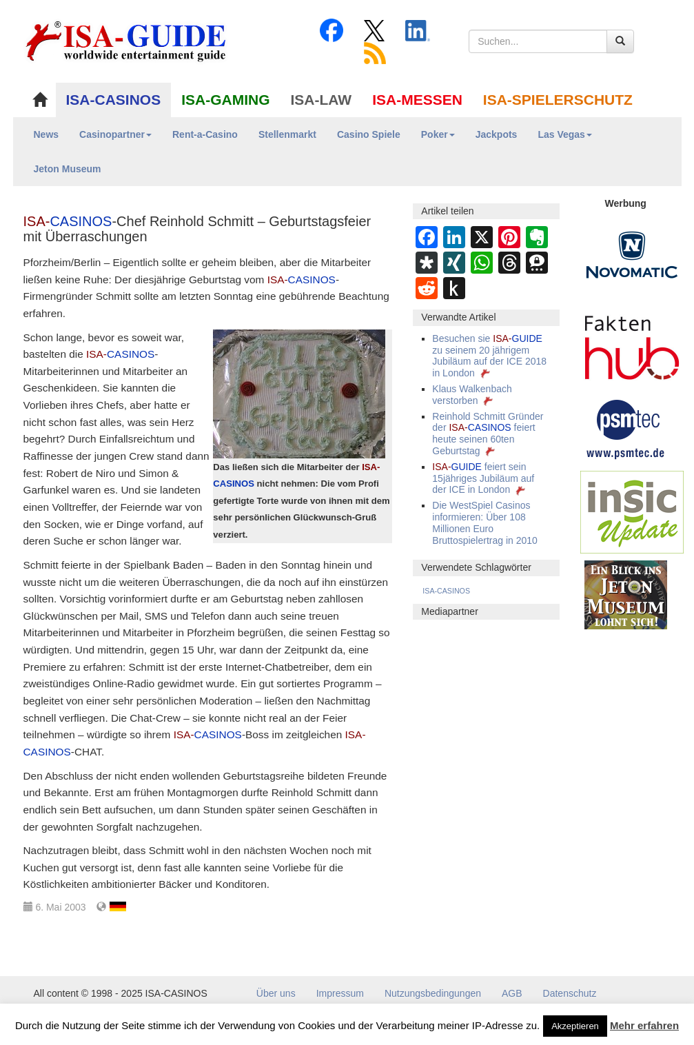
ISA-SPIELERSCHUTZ (558, 100)
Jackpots (497, 134)
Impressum (340, 993)
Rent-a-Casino (205, 134)
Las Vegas (565, 134)
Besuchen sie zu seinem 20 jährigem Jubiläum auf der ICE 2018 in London (489, 355)
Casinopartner (115, 134)
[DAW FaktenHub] (632, 343)
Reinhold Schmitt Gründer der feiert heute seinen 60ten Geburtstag (487, 433)
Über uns (276, 993)
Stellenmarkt (287, 134)
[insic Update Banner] (632, 511)
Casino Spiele (368, 134)
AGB (512, 993)
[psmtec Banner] (625, 427)
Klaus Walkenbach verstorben (471, 394)
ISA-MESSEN (417, 100)
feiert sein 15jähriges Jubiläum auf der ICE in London (483, 478)
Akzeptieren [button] (575, 1026)
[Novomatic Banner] (632, 254)
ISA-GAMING (225, 100)
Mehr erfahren (644, 1025)
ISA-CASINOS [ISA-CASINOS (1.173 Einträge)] (446, 591)
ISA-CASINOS (113, 100)
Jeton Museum (67, 168)
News (46, 134)
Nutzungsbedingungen (433, 993)
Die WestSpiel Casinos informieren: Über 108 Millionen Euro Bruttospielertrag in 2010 (485, 522)
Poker (438, 134)
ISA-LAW (321, 100)
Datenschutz (570, 993)
